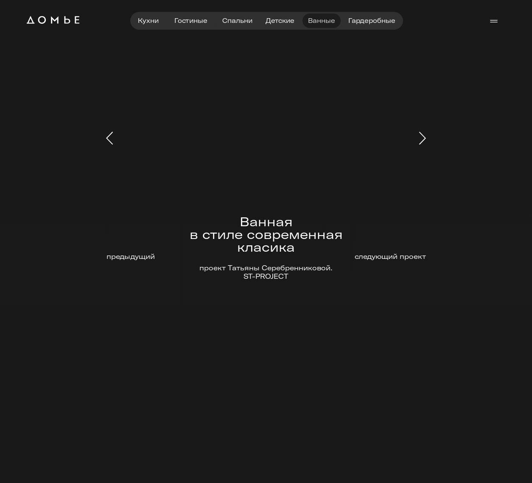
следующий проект (390, 256)
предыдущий (130, 256)
